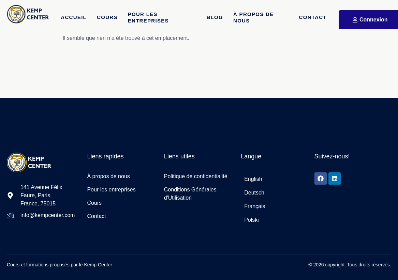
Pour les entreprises (148, 17)
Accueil (74, 17)
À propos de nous (253, 17)
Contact (313, 17)
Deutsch (254, 193)
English (253, 179)
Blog (215, 17)
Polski (251, 220)
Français (254, 206)
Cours (107, 17)
